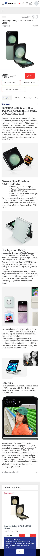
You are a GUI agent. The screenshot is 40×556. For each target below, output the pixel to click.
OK (20, 552)
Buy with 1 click (10, 82)
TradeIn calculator (13, 89)
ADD (31, 75)
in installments (29, 82)
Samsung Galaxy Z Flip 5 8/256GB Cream (17, 527)
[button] (19, 49)
